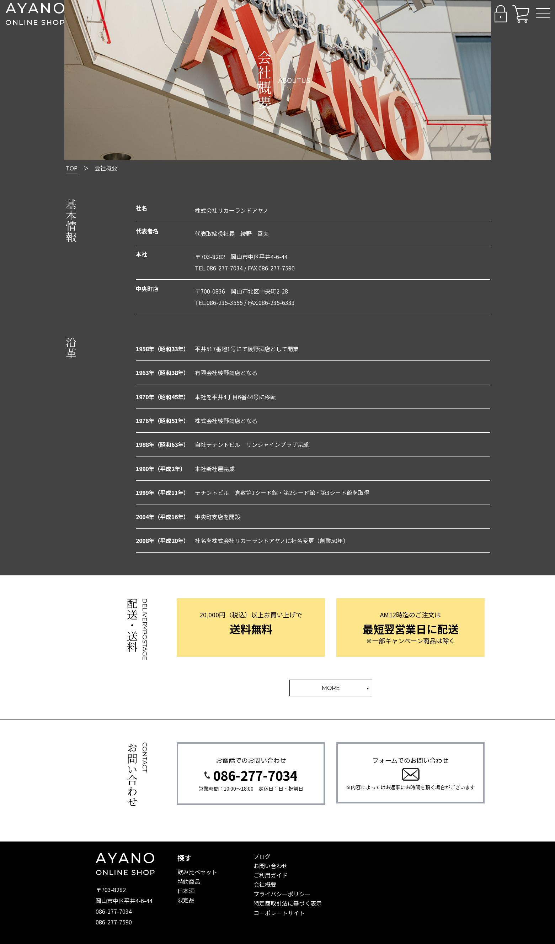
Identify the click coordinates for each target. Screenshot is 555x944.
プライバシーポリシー (282, 894)
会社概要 (265, 884)
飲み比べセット (197, 871)
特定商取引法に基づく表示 (288, 903)
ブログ (262, 856)
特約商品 (188, 881)
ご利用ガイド (271, 875)
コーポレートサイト (279, 912)
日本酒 (185, 890)
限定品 (185, 900)
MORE (331, 688)
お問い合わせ (271, 865)
